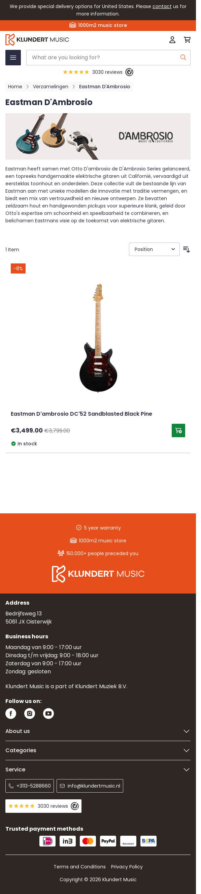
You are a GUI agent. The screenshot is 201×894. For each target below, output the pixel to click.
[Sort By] (154, 249)
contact (162, 6)
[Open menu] (13, 58)
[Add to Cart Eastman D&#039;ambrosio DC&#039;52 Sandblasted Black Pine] (178, 430)
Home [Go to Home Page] (15, 86)
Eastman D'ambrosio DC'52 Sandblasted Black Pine (81, 414)
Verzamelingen (50, 86)
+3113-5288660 (29, 786)
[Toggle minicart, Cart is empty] (185, 40)
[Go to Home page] (60, 40)
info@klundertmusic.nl (90, 786)
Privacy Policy (127, 866)
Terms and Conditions (80, 866)
